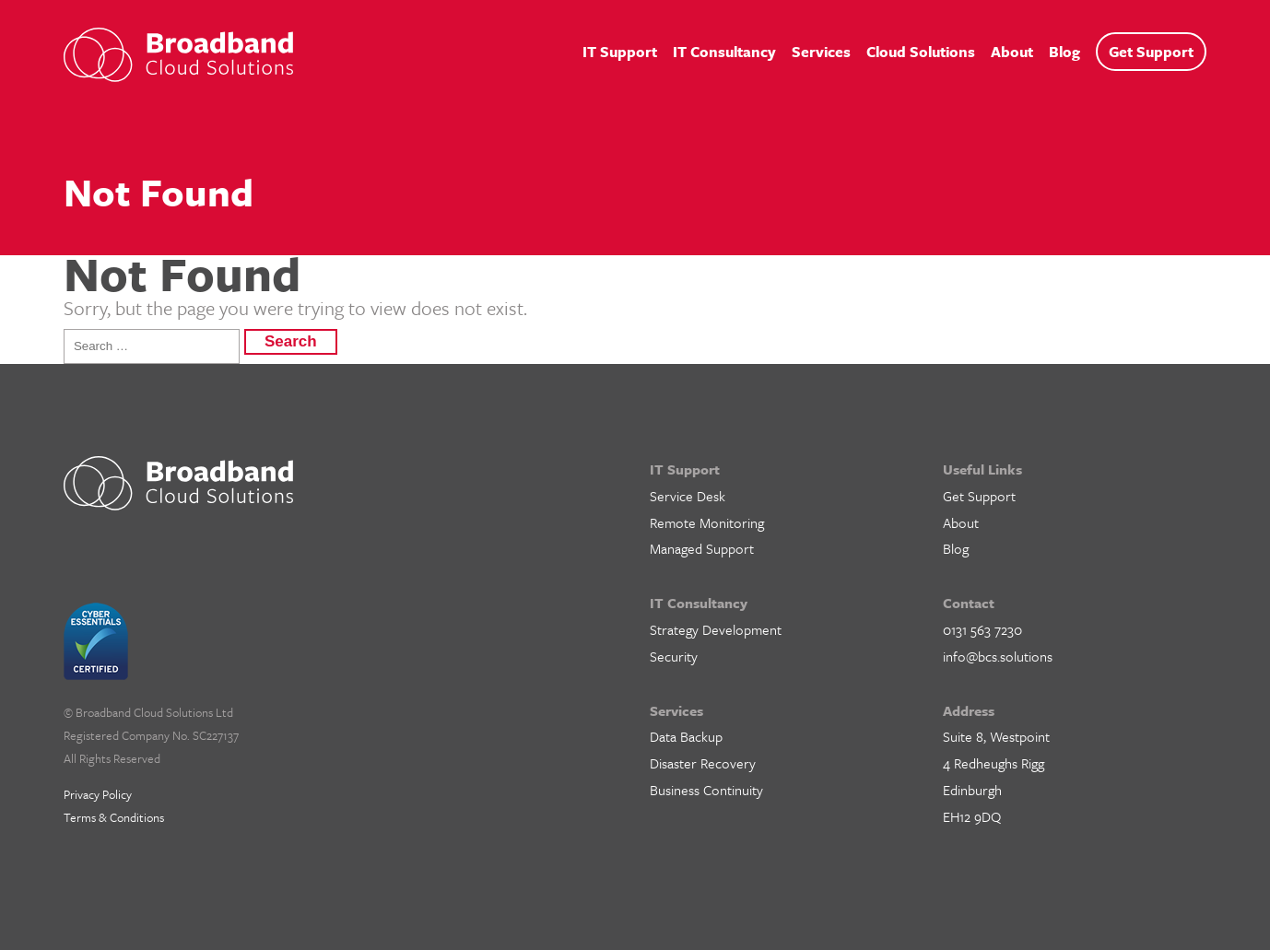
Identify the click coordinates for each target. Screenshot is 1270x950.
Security (674, 656)
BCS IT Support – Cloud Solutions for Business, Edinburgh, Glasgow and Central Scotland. (178, 55)
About (1012, 52)
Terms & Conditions (114, 817)
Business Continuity (706, 790)
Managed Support (702, 548)
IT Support (619, 52)
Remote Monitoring (707, 522)
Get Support (1151, 52)
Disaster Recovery (703, 763)
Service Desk (687, 496)
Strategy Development (716, 629)
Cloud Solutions (920, 52)
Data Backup (686, 736)
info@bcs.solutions (997, 656)
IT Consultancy (724, 52)
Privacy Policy (98, 794)
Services (821, 52)
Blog (1064, 52)
